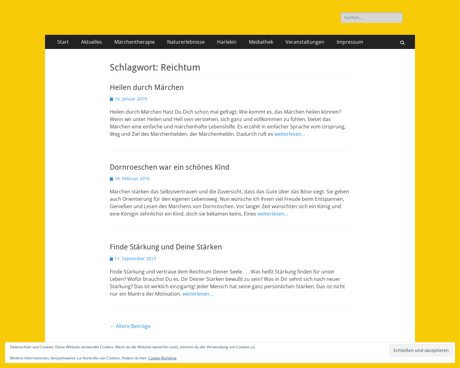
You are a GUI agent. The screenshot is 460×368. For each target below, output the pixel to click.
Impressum (350, 41)
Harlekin (226, 41)
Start (63, 41)
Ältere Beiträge (130, 326)
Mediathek (261, 41)
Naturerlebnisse (186, 41)
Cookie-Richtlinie (162, 358)
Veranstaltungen (304, 41)
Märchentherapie (134, 41)
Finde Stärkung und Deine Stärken (166, 247)
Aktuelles (91, 41)
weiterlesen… (289, 134)
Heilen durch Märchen (147, 87)
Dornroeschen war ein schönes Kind (169, 167)
